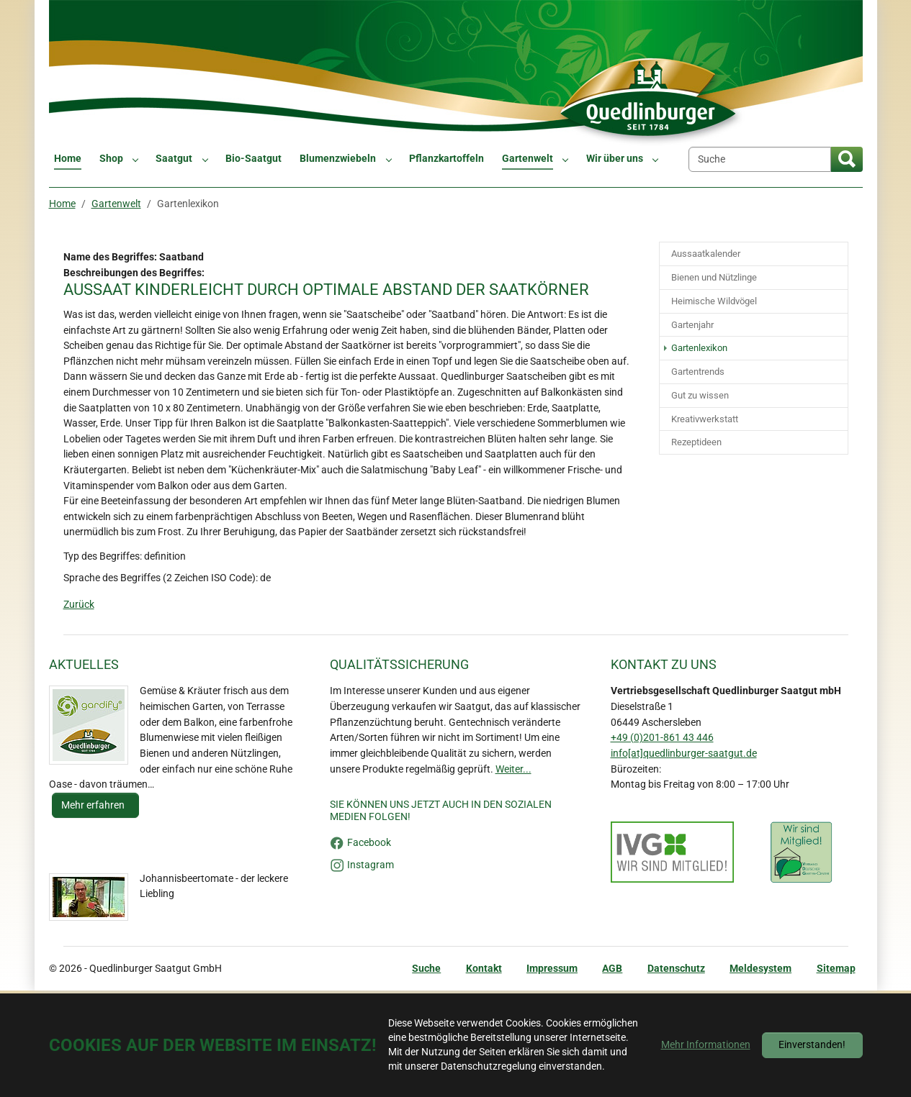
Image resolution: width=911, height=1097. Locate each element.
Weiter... (513, 769)
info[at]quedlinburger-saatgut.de (684, 753)
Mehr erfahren (94, 805)
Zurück (78, 604)
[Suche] (759, 160)
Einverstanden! (811, 1045)
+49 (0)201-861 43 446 (662, 738)
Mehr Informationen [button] (705, 1045)
